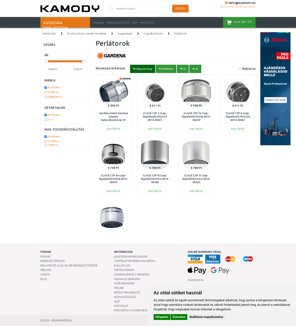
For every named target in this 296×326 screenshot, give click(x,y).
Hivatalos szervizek (127, 279)
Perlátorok (180, 33)
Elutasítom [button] (179, 316)
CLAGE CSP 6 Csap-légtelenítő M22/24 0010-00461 (238, 116)
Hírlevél (46, 269)
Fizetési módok (124, 269)
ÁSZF (134, 22)
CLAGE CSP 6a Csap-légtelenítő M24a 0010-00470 (113, 179)
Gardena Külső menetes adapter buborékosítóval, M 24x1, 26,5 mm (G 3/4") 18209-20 (113, 120)
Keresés (180, 8)
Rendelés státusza (52, 260)
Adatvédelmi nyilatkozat (130, 256)
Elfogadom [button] (162, 316)
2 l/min (52, 144)
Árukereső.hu (196, 279)
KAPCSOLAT (147, 22)
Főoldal (99, 22)
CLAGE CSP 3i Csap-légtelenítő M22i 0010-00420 (196, 179)
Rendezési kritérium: (111, 68)
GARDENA (54, 96)
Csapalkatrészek (153, 33)
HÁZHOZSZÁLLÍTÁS (118, 22)
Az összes (53, 87)
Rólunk (119, 287)
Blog (43, 279)
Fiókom (45, 256)
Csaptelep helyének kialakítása (134, 260)
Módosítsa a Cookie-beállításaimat (137, 310)
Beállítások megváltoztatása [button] (206, 316)
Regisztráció (248, 6)
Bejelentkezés (229, 6)
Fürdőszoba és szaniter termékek (86, 33)
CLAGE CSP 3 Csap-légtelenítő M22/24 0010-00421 (155, 116)
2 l (50, 119)
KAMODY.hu (65, 320)
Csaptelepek (125, 33)
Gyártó (45, 274)
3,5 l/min (53, 141)
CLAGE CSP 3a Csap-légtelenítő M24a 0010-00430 (196, 116)
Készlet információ (127, 292)
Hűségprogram (124, 283)
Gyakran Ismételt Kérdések (131, 274)
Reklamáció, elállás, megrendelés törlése (69, 265)
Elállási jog (122, 265)
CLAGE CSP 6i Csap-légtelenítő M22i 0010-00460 (155, 179)
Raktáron (249, 68)
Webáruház (49, 33)
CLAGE (53, 92)
